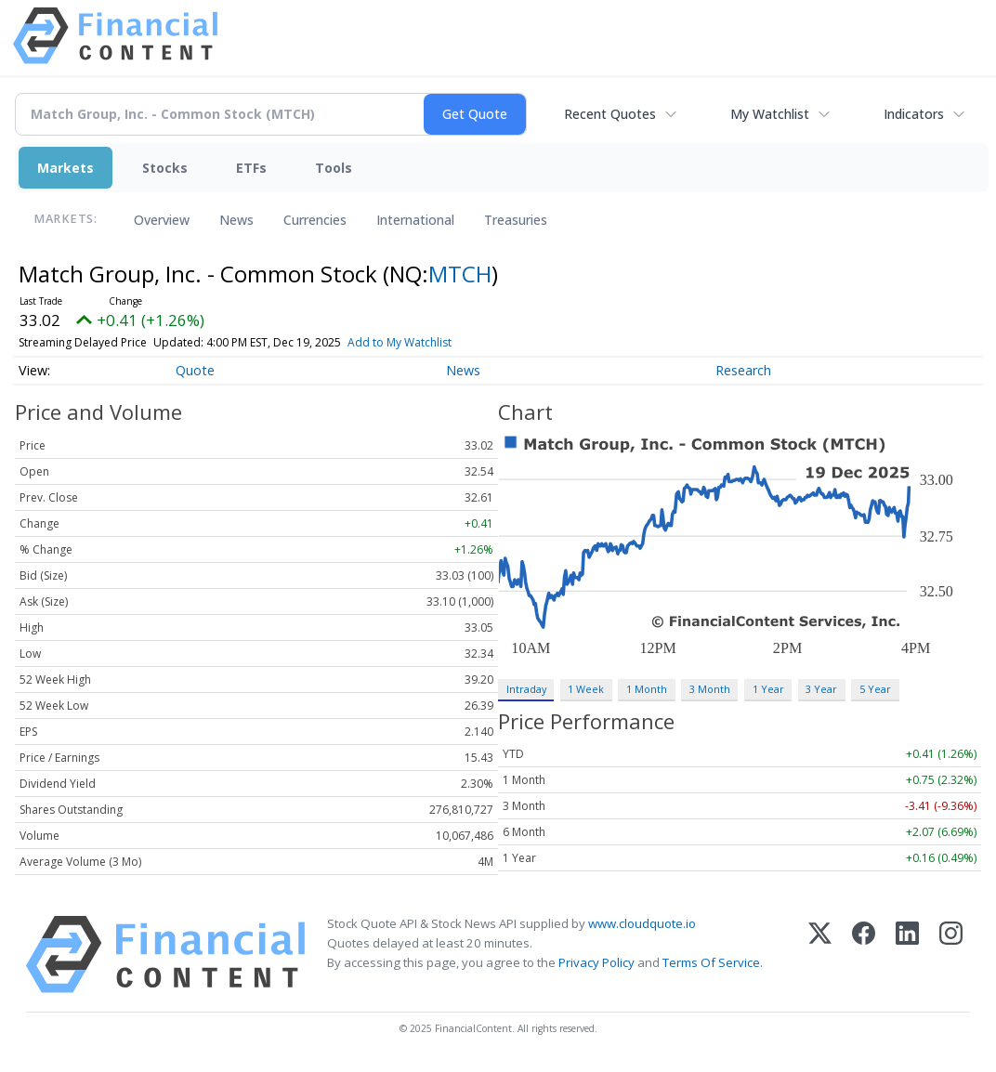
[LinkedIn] (907, 954)
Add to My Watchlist (399, 342)
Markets (65, 167)
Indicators (914, 114)
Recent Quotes (610, 114)
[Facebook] (864, 954)
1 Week (586, 689)
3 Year (821, 689)
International (415, 220)
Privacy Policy (596, 962)
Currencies (315, 220)
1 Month (646, 689)
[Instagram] (951, 954)
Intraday (526, 689)
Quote (195, 370)
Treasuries (515, 220)
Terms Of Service (711, 962)
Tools (333, 167)
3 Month (709, 689)
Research (743, 370)
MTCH (459, 273)
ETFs (251, 167)
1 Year (768, 689)
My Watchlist (769, 114)
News (236, 220)
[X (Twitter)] (820, 954)
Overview (162, 220)
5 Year (875, 689)
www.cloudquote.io (642, 923)
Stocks (165, 167)
